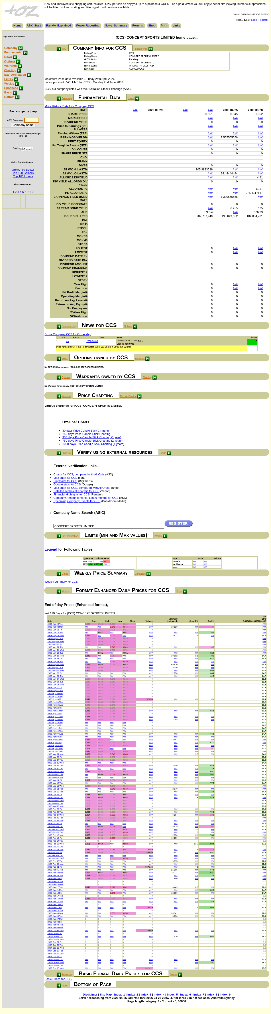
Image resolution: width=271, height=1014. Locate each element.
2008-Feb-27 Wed (55, 815)
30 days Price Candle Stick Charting (85, 430)
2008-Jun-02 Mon (55, 627)
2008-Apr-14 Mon (55, 725)
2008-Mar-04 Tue (55, 803)
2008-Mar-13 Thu (55, 783)
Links (176, 25)
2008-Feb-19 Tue (55, 832)
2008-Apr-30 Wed (55, 693)
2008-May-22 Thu (55, 647)
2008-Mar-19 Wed (55, 771)
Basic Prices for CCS (58, 979)
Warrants (10, 65)
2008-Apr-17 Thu (55, 716)
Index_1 (119, 994)
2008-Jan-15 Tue (55, 902)
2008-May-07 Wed (55, 679)
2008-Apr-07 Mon (55, 740)
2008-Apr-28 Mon (55, 699)
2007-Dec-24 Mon (55, 939)
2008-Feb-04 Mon (55, 864)
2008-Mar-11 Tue (55, 789)
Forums (137, 25)
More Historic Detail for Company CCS (69, 106)
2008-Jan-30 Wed (55, 873)
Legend (51, 549)
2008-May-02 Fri (54, 688)
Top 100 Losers (23, 176)
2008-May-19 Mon (55, 656)
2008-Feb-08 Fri (54, 852)
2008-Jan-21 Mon (55, 890)
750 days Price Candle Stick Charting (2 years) (92, 440)
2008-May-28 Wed (55, 635)
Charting (10, 70)
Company (10, 48)
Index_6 (185, 994)
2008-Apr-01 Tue (55, 751)
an (67, 341)
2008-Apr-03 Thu (55, 745)
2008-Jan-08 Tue (55, 916)
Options (9, 61)
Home (17, 25)
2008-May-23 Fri (54, 644)
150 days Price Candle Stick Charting (86, 434)
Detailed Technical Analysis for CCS (76, 491)
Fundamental (13, 52)
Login (254, 20)
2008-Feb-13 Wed (55, 844)
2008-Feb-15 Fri (54, 838)
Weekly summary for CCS (61, 581)
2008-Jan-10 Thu (55, 910)
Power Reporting (88, 25)
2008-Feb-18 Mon (55, 835)
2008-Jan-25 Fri (54, 878)
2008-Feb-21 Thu (55, 826)
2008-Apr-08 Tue (55, 737)
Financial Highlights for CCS (71, 494)
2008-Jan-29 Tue (55, 876)
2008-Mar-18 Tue (55, 774)
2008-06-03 (92, 341)
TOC (64, 48)
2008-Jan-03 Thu (55, 925)
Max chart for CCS (65, 477)
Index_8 (212, 994)
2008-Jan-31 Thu (55, 870)
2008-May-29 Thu (55, 633)
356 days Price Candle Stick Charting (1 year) (91, 437)
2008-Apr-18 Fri (54, 714)
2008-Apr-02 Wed (55, 748)
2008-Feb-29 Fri (54, 809)
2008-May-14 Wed (55, 664)
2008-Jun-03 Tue (55, 624)
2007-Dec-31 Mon (55, 930)
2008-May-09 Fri (54, 673)
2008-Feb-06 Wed (55, 858)
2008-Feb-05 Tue (55, 861)
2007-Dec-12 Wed (55, 962)
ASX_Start (34, 25)
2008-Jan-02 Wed (55, 928)
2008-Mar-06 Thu (55, 797)
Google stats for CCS (67, 484)
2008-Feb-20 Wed (55, 829)
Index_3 (146, 994)
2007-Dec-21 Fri (54, 942)
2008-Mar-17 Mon (55, 777)
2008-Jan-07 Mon (55, 919)
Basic (8, 92)
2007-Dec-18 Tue (55, 951)
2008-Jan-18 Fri (54, 893)
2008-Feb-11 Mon (55, 849)
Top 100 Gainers (23, 173)
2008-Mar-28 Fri (54, 757)
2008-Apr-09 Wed (55, 734)
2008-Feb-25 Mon (55, 821)
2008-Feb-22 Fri (54, 823)
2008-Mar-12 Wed (55, 786)
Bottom (9, 97)
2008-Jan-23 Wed (55, 884)
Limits (8, 79)
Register (263, 20)
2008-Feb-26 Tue (55, 818)
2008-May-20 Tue (55, 653)
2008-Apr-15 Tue (55, 722)
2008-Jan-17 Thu (55, 896)
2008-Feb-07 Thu (55, 855)
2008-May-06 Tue (55, 682)
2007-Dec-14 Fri (54, 956)
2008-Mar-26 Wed (55, 763)
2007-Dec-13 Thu (55, 959)
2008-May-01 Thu (55, 690)
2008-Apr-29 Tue (55, 696)
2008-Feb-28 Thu (55, 812)
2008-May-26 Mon (55, 641)
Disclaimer (90, 994)
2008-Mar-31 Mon (55, 754)
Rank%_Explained (58, 25)
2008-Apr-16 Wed (55, 719)
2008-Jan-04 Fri (54, 922)
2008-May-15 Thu (55, 662)
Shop (152, 25)
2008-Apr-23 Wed (55, 705)
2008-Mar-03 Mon (55, 806)
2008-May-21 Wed (55, 650)
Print (164, 25)
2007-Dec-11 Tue (55, 965)
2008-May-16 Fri (54, 659)
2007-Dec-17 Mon (55, 954)
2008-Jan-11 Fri (54, 907)
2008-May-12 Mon (55, 670)
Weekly (9, 83)
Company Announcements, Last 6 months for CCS (85, 497)
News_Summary (116, 25)
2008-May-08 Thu (55, 676)
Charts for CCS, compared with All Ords (78, 474)
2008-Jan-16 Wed (55, 899)
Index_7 (198, 994)
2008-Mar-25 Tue (55, 766)
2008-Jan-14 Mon (55, 904)
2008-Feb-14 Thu (55, 841)
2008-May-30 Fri (54, 630)
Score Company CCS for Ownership (68, 334)
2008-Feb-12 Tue (55, 847)
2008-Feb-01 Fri (54, 867)
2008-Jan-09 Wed (55, 913)
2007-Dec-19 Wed (55, 948)
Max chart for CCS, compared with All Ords (81, 487)
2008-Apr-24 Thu (55, 702)
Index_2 (132, 994)
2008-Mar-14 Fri (54, 780)
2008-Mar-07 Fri (54, 795)
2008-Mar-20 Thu (55, 769)
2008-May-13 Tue (55, 667)
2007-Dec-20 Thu (55, 945)
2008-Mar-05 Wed (55, 800)
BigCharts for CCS (65, 481)
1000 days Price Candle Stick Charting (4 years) (93, 444)
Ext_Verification (15, 74)
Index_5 (172, 994)
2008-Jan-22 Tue (55, 887)
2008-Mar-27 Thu (55, 760)
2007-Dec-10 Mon (55, 968)
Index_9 (225, 994)
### (135, 110)
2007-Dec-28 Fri (54, 933)
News (8, 57)
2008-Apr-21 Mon (55, 711)
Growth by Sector (23, 169)
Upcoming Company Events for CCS (76, 501)
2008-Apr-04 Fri (54, 742)
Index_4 (159, 994)
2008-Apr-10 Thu (55, 731)
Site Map (106, 994)
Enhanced (11, 88)
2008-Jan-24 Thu (55, 881)
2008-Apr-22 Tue (55, 708)
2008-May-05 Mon (55, 685)
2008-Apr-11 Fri (54, 728)
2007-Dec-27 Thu (55, 936)
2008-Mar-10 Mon (55, 792)
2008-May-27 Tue (55, 638)
